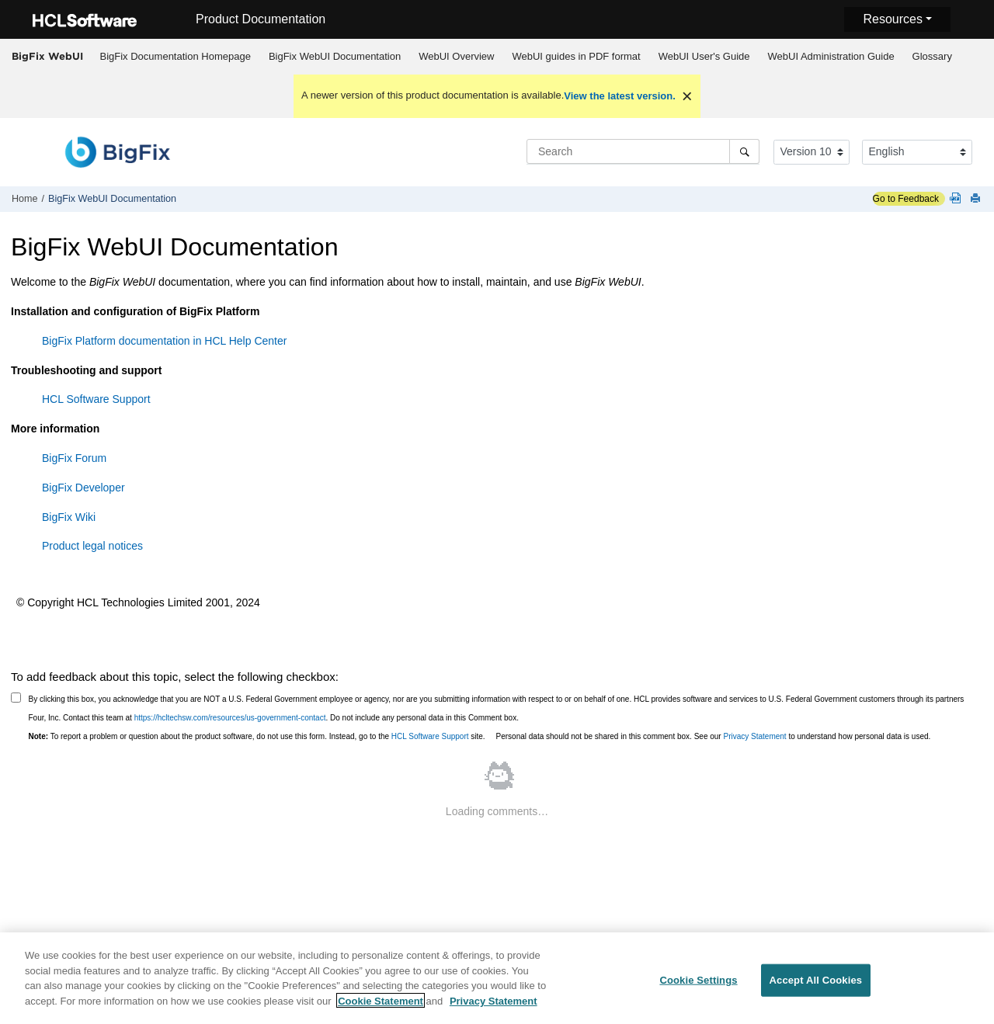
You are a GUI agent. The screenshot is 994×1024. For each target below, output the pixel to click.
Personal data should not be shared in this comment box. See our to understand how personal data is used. (713, 736)
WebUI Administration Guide (831, 56)
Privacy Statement (754, 736)
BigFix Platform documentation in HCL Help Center (164, 341)
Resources (892, 19)
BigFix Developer (83, 487)
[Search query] (643, 151)
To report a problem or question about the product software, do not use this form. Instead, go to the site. (257, 736)
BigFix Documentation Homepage (175, 56)
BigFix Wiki (69, 517)
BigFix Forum (74, 458)
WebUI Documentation (335, 56)
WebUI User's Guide (704, 56)
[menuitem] (175, 56)
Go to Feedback (906, 198)
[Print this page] (976, 199)
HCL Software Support (96, 399)
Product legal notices (92, 546)
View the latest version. (620, 96)
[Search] (744, 151)
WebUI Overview (456, 56)
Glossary (932, 56)
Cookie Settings (698, 985)
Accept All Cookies (816, 985)
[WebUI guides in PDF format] (958, 199)
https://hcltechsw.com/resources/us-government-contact (230, 717)
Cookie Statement (380, 1006)
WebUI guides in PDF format (576, 56)
